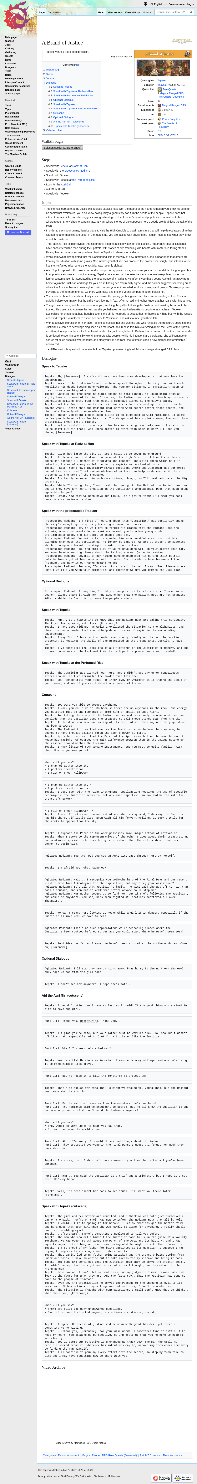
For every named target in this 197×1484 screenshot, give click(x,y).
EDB (160, 135)
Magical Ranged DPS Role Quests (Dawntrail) (109, 1455)
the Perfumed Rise (83, 179)
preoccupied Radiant (76, 170)
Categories (49, 1455)
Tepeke (162, 80)
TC (174, 135)
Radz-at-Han (80, 166)
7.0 (159, 131)
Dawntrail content (68, 1455)
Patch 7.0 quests (150, 1455)
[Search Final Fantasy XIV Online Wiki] (174, 12)
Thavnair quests (172, 1455)
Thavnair (162, 84)
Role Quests (169, 89)
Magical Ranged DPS (174, 105)
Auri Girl (66, 184)
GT (167, 135)
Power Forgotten (171, 119)
